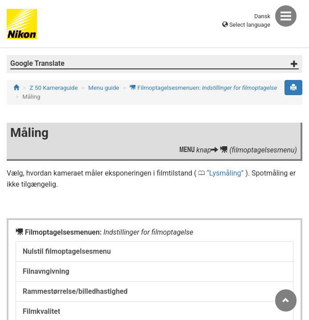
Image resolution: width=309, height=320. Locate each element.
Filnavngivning (46, 271)
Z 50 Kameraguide (54, 87)
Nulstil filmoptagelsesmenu (67, 251)
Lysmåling (225, 173)
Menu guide (103, 87)
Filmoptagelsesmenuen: (203, 87)
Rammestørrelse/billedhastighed (75, 291)
